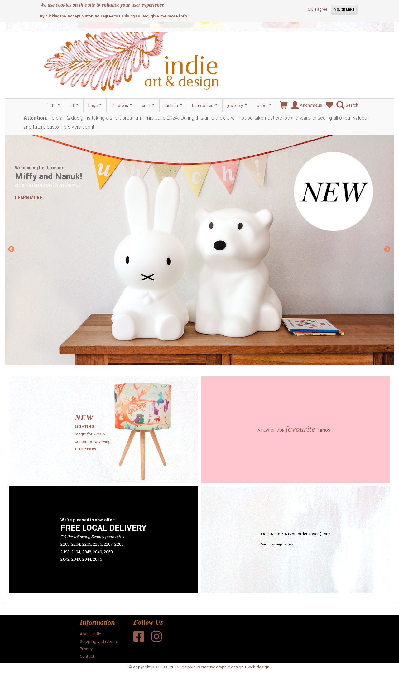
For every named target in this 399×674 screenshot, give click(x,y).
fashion (173, 105)
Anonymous (305, 105)
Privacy (86, 649)
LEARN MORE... (30, 197)
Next (387, 249)
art (74, 105)
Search (345, 105)
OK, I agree (317, 8)
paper (264, 105)
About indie (90, 634)
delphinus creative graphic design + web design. (226, 667)
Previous (11, 249)
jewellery (237, 105)
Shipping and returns (99, 641)
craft (148, 105)
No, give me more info (165, 15)
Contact (87, 656)
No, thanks (344, 8)
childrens (121, 105)
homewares (205, 105)
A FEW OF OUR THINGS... (295, 430)
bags (95, 105)
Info (54, 105)
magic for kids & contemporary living (98, 435)
